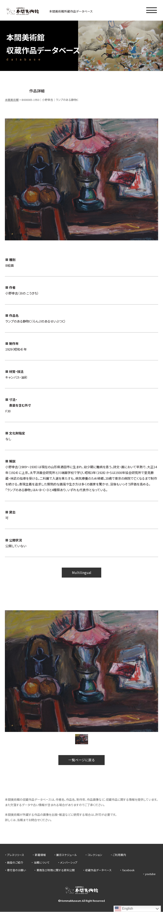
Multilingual (81, 572)
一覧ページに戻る (81, 760)
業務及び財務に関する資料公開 (56, 870)
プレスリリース (15, 855)
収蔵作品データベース (98, 870)
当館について (42, 863)
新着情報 (40, 855)
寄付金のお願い (16, 870)
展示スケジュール (66, 855)
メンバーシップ (68, 863)
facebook (128, 870)
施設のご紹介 (15, 863)
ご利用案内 (119, 855)
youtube (150, 874)
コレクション (95, 855)
